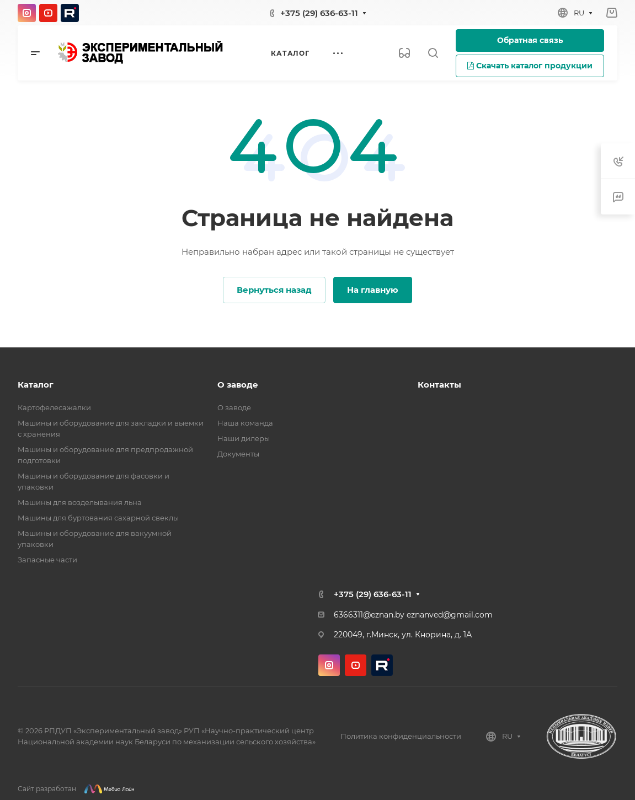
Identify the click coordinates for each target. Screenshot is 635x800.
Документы (238, 453)
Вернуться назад (274, 289)
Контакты (439, 384)
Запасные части (47, 559)
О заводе (237, 384)
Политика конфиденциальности (400, 736)
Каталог (36, 384)
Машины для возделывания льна (80, 502)
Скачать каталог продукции (530, 66)
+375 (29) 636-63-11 (319, 13)
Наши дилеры (243, 438)
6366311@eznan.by (369, 615)
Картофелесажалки (54, 407)
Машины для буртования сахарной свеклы (98, 517)
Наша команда (245, 422)
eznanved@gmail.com (450, 615)
